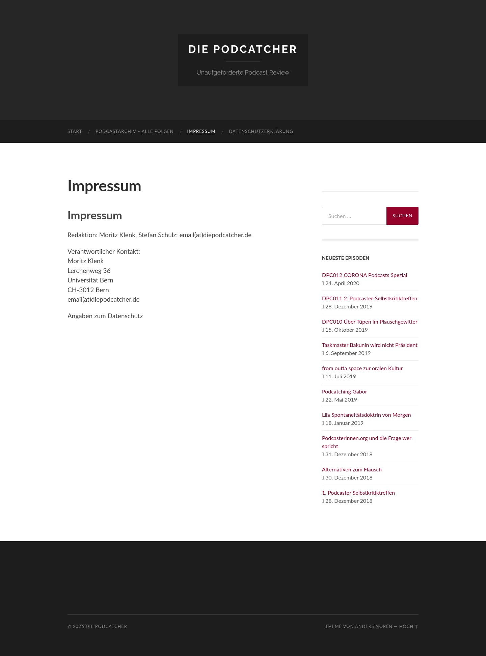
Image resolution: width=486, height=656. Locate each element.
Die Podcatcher (243, 49)
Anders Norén (374, 626)
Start (75, 131)
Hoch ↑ (408, 626)
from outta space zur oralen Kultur (362, 368)
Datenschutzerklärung (261, 131)
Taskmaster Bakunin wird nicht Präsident (369, 344)
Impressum (201, 131)
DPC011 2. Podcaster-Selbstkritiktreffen (369, 298)
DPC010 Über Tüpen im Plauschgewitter (369, 321)
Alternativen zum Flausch (352, 469)
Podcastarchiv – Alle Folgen (134, 131)
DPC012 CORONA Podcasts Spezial (364, 275)
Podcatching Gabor (344, 391)
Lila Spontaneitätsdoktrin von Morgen (366, 414)
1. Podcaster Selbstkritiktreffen (358, 492)
